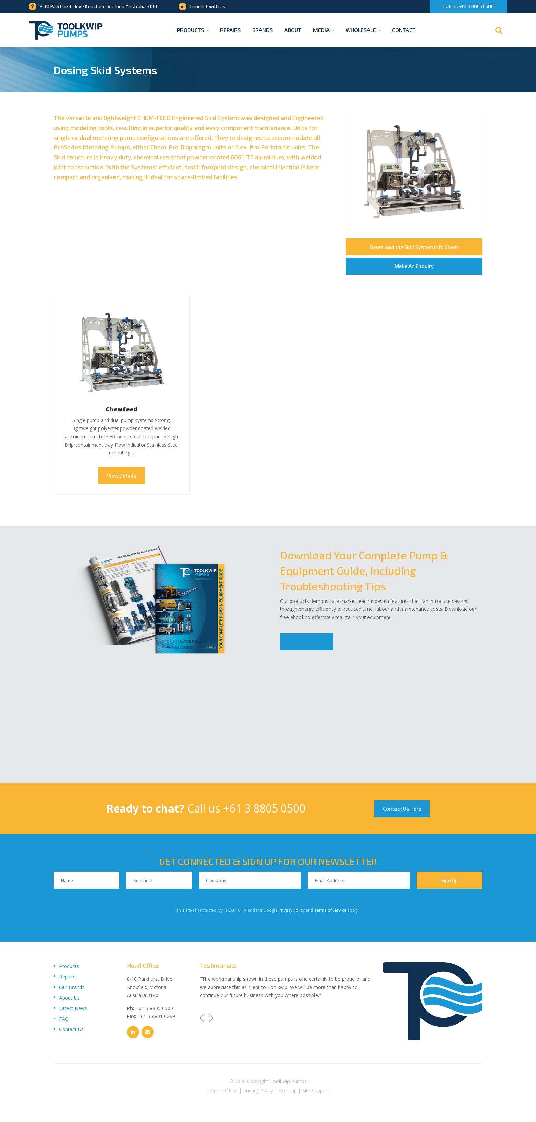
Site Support (315, 1090)
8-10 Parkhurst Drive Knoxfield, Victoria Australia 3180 (93, 6)
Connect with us (202, 6)
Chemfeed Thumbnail (121, 353)
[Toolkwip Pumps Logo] (66, 30)
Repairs (230, 30)
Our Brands (71, 987)
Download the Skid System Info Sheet (414, 247)
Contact (404, 30)
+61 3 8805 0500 (264, 808)
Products (190, 30)
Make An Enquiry (414, 266)
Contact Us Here (402, 809)
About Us (69, 997)
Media (321, 30)
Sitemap (288, 1090)
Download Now (307, 642)
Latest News (73, 1008)
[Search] (498, 30)
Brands (262, 30)
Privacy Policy (292, 910)
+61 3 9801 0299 (156, 1016)
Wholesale (361, 30)
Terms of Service (330, 910)
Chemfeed (121, 409)
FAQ (64, 1019)
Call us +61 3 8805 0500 (468, 6)
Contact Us (71, 1029)
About (293, 30)
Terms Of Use (222, 1090)
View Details (121, 476)
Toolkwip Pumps (288, 1081)
